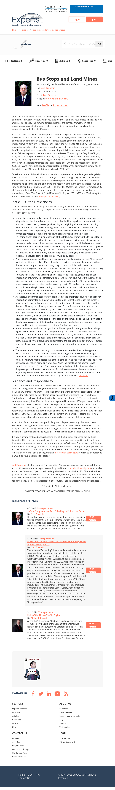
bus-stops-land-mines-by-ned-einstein (49, 30)
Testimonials (65, 727)
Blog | (31, 774)
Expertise (40, 60)
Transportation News (49, 196)
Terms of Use (65, 738)
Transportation (45, 508)
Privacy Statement (67, 742)
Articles (63, 60)
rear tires (83, 375)
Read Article (92, 518)
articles (25, 30)
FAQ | (39, 774)
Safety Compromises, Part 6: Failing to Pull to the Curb (55, 511)
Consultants (17, 712)
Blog (14, 727)
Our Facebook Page (20, 749)
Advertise (16, 742)
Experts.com (60, 105)
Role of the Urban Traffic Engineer (45, 615)
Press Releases (66, 712)
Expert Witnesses (19, 708)
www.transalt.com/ (57, 98)
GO (99, 44)
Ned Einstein (48, 88)
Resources (87, 60)
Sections (15, 60)
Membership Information (70, 716)
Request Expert (18, 745)
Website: (52, 98)
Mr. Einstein (50, 95)
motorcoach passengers (66, 452)
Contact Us (24, 777)
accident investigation (80, 468)
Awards (63, 723)
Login (77, 19)
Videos (15, 723)
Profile (45, 105)
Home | (22, 774)
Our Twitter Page (19, 753)
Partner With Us (19, 756)
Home (15, 30)
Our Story (64, 708)
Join (94, 19)
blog (110, 60)
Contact (15, 738)
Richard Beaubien (40, 618)
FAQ (61, 719)
